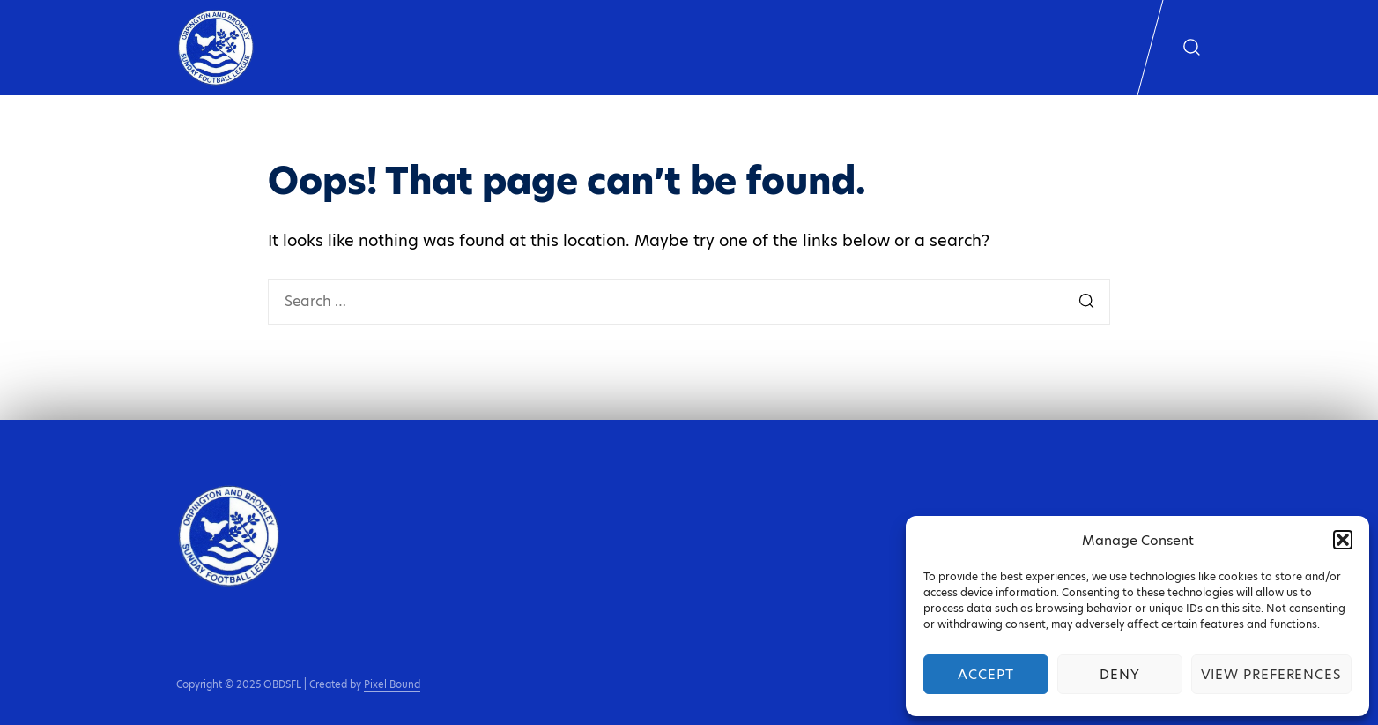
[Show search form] (1192, 48)
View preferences (1271, 674)
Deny (1120, 674)
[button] (1343, 540)
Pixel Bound (392, 684)
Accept (985, 674)
